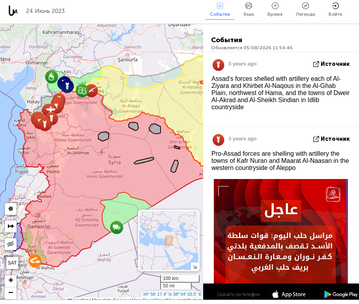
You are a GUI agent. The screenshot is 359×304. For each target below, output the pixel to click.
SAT (12, 263)
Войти (335, 9)
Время (274, 9)
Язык (248, 9)
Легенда (305, 9)
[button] (35, 261)
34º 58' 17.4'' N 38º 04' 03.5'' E (172, 294)
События (220, 9)
